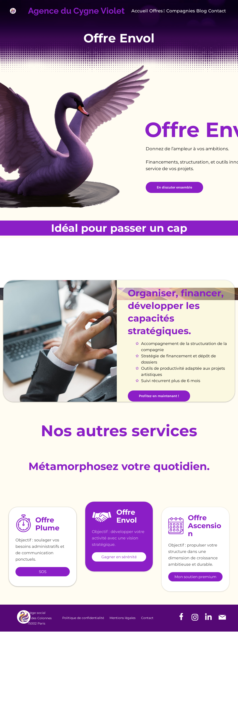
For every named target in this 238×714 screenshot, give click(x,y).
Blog (201, 10)
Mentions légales (123, 618)
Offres (157, 10)
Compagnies (180, 10)
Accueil (139, 10)
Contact (217, 10)
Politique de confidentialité (83, 618)
